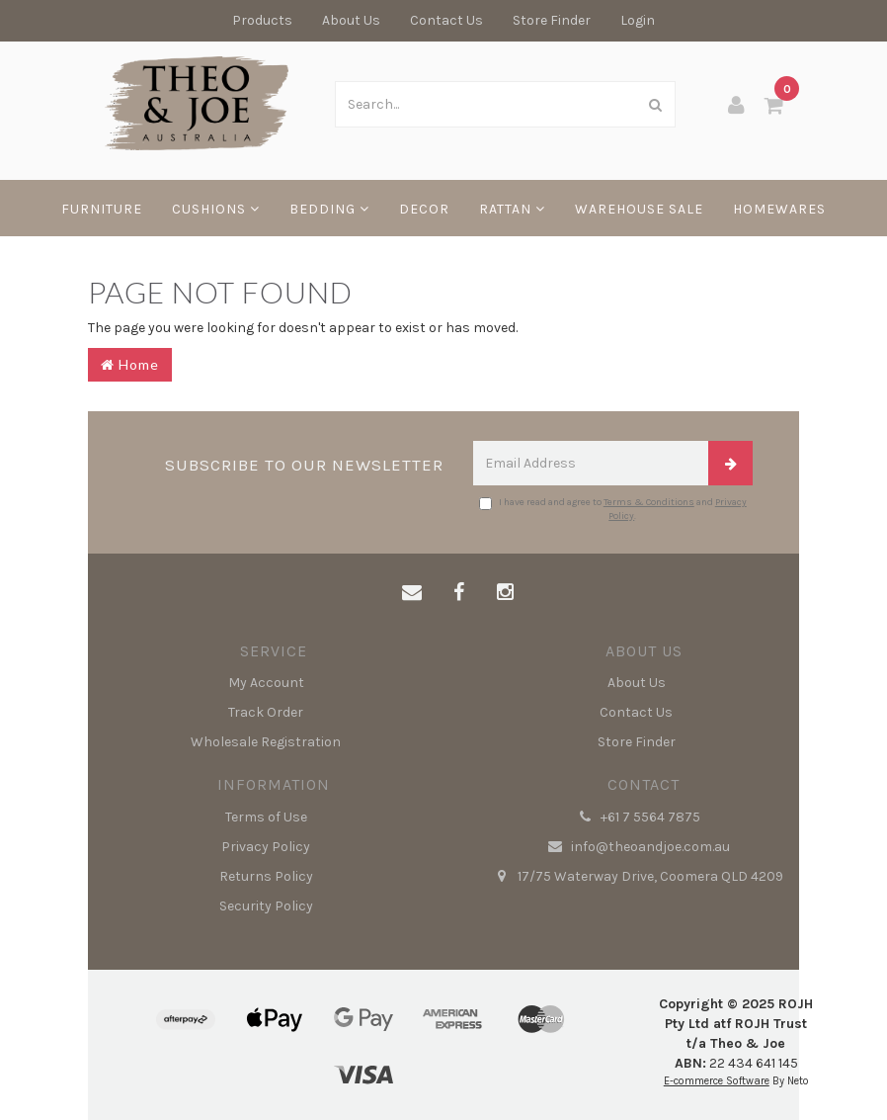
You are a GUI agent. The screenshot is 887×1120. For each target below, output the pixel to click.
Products (262, 20)
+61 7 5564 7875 (636, 817)
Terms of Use (266, 817)
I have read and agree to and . (613, 509)
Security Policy (266, 906)
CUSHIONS (216, 209)
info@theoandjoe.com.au (636, 847)
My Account (266, 682)
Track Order (265, 712)
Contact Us (446, 20)
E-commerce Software (716, 1081)
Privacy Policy (265, 846)
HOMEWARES (779, 209)
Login (637, 20)
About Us (351, 20)
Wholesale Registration (266, 741)
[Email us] (412, 593)
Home (130, 364)
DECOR (424, 209)
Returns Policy (266, 876)
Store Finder (552, 20)
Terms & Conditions (649, 502)
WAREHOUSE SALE (639, 209)
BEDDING (329, 209)
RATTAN (512, 209)
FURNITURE (101, 209)
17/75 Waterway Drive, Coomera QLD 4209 (636, 877)
